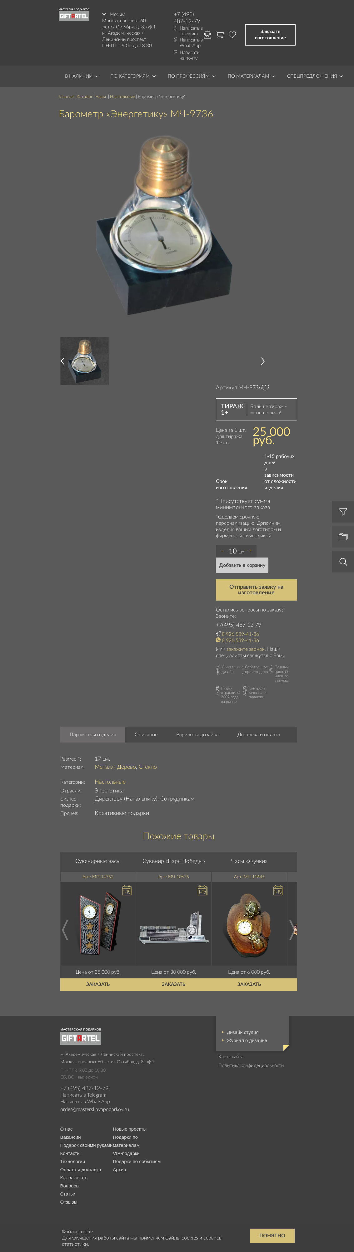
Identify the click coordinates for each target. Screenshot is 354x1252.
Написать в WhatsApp (191, 43)
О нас (66, 1129)
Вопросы (69, 1185)
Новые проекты (130, 1129)
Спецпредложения (312, 76)
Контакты (70, 1153)
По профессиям (189, 76)
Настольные (122, 97)
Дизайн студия (242, 1032)
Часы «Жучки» (249, 861)
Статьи (68, 1193)
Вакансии (70, 1137)
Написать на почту (189, 55)
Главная (66, 97)
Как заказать (74, 1177)
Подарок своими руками (86, 1145)
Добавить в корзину (242, 565)
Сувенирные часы (98, 861)
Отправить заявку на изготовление (256, 590)
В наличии (78, 76)
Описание (146, 734)
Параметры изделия (93, 734)
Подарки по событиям (137, 1161)
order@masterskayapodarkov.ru (94, 1109)
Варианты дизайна (197, 734)
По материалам (248, 76)
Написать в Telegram (191, 31)
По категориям (130, 76)
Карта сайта (230, 1057)
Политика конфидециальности (251, 1065)
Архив (119, 1169)
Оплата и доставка (80, 1169)
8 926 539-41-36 (240, 634)
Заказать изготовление (270, 34)
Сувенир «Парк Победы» (173, 861)
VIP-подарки (126, 1153)
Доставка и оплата (258, 734)
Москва (117, 14)
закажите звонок (246, 649)
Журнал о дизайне (247, 1040)
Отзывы (68, 1202)
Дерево (126, 767)
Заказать (98, 984)
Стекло (148, 767)
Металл (104, 767)
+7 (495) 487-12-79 (187, 18)
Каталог (85, 97)
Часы (101, 97)
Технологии (72, 1161)
